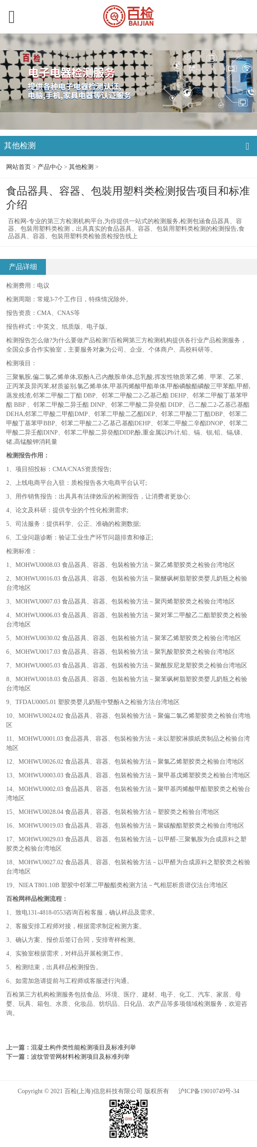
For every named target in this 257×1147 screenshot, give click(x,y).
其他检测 (81, 167)
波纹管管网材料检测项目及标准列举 (80, 1056)
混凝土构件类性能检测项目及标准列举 (83, 1047)
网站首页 (18, 167)
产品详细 (23, 266)
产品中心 (50, 167)
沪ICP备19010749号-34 (208, 1091)
